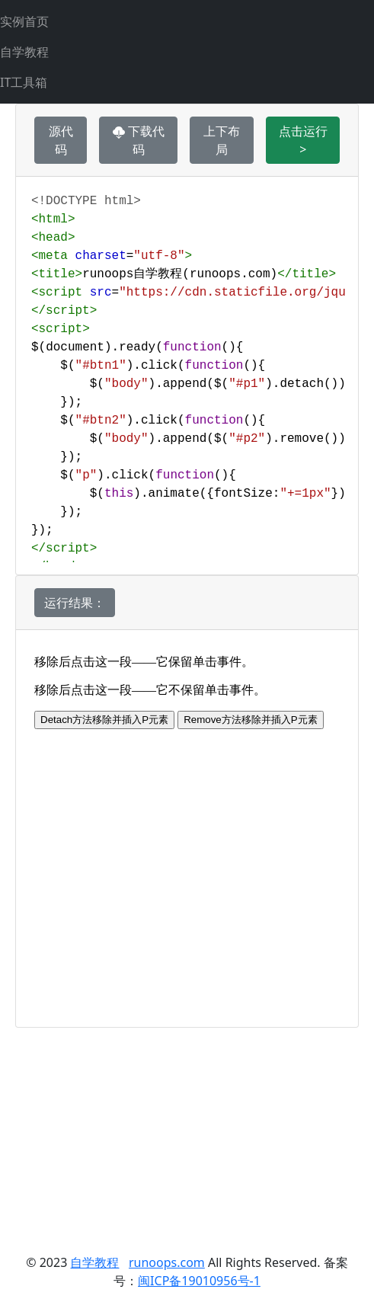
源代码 (61, 140)
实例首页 (24, 21)
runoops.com (167, 1262)
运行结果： (74, 602)
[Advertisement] (187, 1134)
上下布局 (221, 140)
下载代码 (139, 140)
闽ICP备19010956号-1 (199, 1280)
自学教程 (24, 51)
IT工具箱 (23, 82)
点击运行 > (303, 140)
